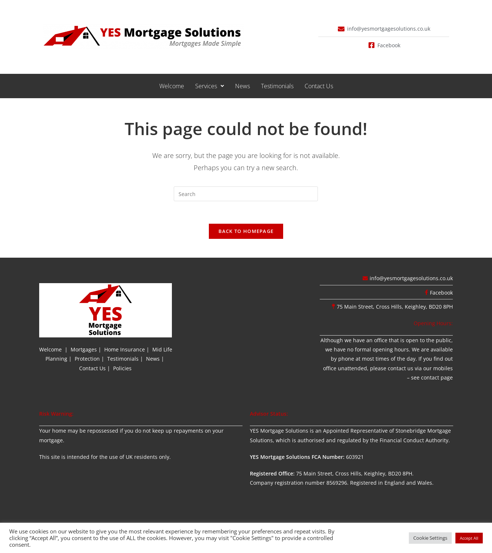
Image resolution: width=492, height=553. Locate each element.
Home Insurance (124, 349)
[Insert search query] (246, 193)
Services (209, 86)
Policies (122, 368)
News (242, 86)
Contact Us (319, 86)
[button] (210, 86)
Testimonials (277, 86)
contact (430, 377)
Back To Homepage (246, 231)
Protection (87, 358)
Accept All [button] (469, 538)
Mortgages (84, 349)
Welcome (171, 86)
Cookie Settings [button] (430, 538)
